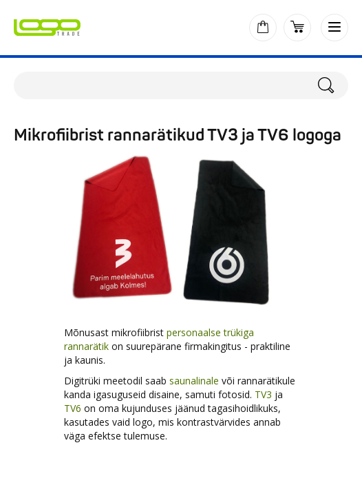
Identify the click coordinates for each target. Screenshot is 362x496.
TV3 (263, 394)
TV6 (72, 408)
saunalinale (194, 380)
